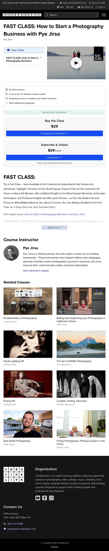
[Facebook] (44, 497)
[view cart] (70, 7)
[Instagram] (51, 497)
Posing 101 (9, 401)
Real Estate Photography (17, 441)
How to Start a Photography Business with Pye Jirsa (54, 214)
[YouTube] (37, 497)
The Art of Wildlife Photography (74, 361)
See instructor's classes (36, 270)
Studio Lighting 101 (14, 361)
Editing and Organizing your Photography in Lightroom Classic (81, 319)
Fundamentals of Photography (20, 318)
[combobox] (71, 14)
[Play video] (76, 63)
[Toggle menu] (103, 14)
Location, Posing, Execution (72, 401)
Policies (54, 546)
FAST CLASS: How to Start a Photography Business (22, 59)
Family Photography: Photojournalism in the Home (81, 442)
